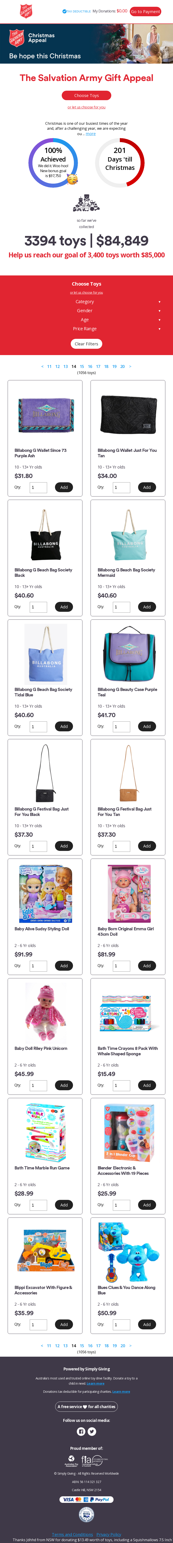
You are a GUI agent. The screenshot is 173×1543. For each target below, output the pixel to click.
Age (85, 319)
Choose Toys (86, 95)
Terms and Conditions (72, 1534)
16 (90, 366)
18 (106, 366)
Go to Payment (145, 11)
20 (122, 366)
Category (85, 301)
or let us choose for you (86, 107)
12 (57, 366)
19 (114, 366)
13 (65, 366)
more (91, 133)
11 (49, 366)
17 (98, 366)
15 (82, 366)
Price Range (85, 329)
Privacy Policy (108, 1534)
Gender (84, 310)
